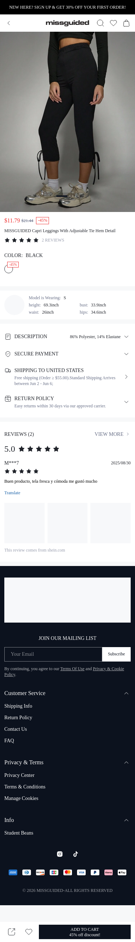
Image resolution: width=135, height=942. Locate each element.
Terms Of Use (72, 668)
